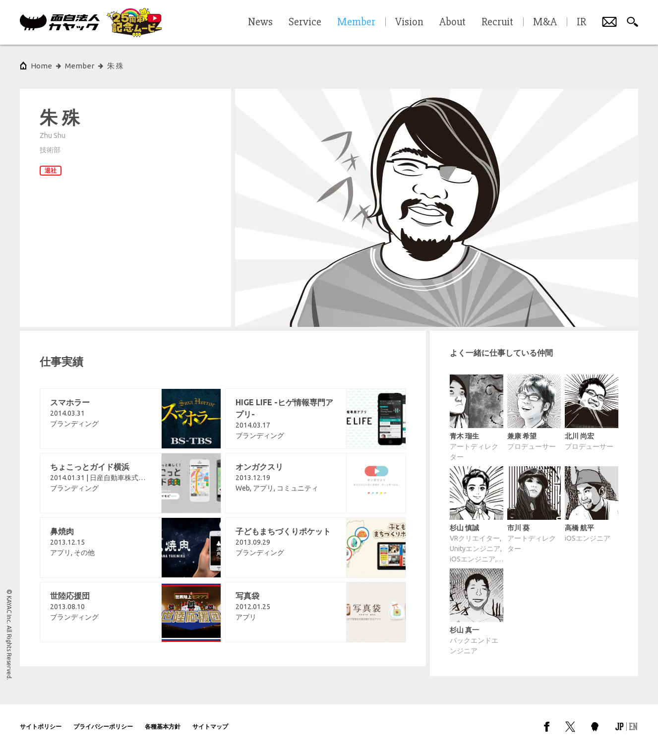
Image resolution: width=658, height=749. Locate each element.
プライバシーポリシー (103, 726)
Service (305, 22)
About (452, 22)
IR (581, 22)
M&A (545, 22)
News (260, 22)
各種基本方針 (162, 726)
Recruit (497, 22)
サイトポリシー (40, 726)
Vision (409, 22)
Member (79, 66)
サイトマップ (210, 726)
